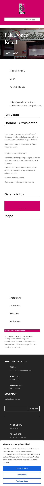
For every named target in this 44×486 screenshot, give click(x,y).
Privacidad (16, 434)
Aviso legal (16, 425)
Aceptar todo (22, 468)
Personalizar (22, 475)
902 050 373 (14, 379)
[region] (22, 463)
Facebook (15, 305)
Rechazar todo (22, 481)
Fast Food (11, 53)
